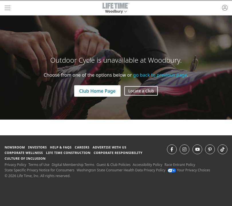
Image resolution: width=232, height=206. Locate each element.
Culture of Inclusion (25, 158)
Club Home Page (97, 91)
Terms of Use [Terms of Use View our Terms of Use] (38, 164)
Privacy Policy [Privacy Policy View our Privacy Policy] (15, 164)
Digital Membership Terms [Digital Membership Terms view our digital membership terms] (73, 164)
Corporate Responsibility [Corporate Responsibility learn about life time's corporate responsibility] (118, 152)
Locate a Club (141, 91)
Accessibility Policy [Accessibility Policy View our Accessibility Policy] (147, 164)
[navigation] (7, 8)
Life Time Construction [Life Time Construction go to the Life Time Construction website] (68, 152)
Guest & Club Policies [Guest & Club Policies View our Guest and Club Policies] (114, 164)
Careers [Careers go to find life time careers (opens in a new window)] (82, 147)
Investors (37, 147)
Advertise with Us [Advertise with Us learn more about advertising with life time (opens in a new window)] (109, 147)
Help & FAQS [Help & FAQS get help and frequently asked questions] (61, 147)
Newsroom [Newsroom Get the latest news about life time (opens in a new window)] (15, 147)
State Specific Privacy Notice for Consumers (39, 170)
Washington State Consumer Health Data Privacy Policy (120, 170)
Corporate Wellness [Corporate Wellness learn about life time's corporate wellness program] (24, 152)
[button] (116, 8)
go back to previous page (160, 75)
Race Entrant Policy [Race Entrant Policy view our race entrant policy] (179, 164)
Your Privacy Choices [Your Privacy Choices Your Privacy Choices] (189, 170)
